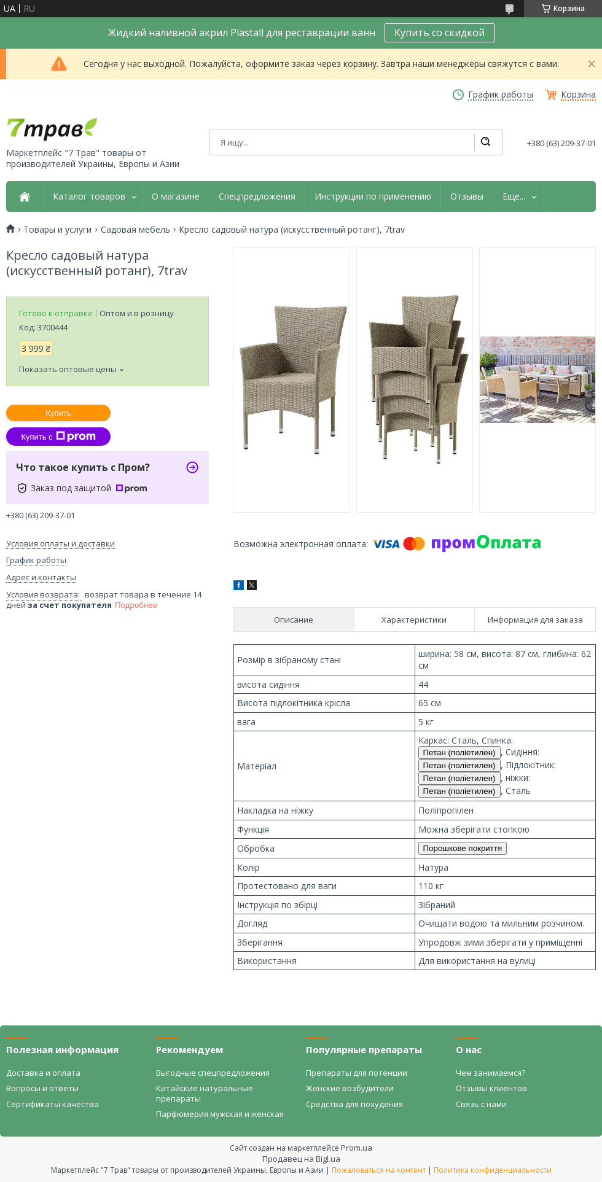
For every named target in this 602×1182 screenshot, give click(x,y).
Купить (58, 413)
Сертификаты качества (52, 1104)
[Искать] (485, 142)
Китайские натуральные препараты (204, 1093)
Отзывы (466, 196)
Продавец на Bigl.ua (301, 1158)
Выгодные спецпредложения (213, 1072)
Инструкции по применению (373, 196)
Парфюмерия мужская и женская (220, 1113)
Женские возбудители (350, 1088)
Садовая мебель (135, 229)
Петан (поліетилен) (459, 752)
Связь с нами (481, 1104)
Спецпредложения (257, 196)
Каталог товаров (89, 196)
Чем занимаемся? (490, 1072)
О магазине (176, 196)
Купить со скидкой (439, 32)
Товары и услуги (57, 229)
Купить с (58, 436)
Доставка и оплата (43, 1072)
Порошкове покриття (462, 848)
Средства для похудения (354, 1104)
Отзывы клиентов (491, 1088)
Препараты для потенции (356, 1072)
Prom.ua (356, 1147)
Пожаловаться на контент (379, 1170)
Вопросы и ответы (42, 1088)
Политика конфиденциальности (493, 1170)
